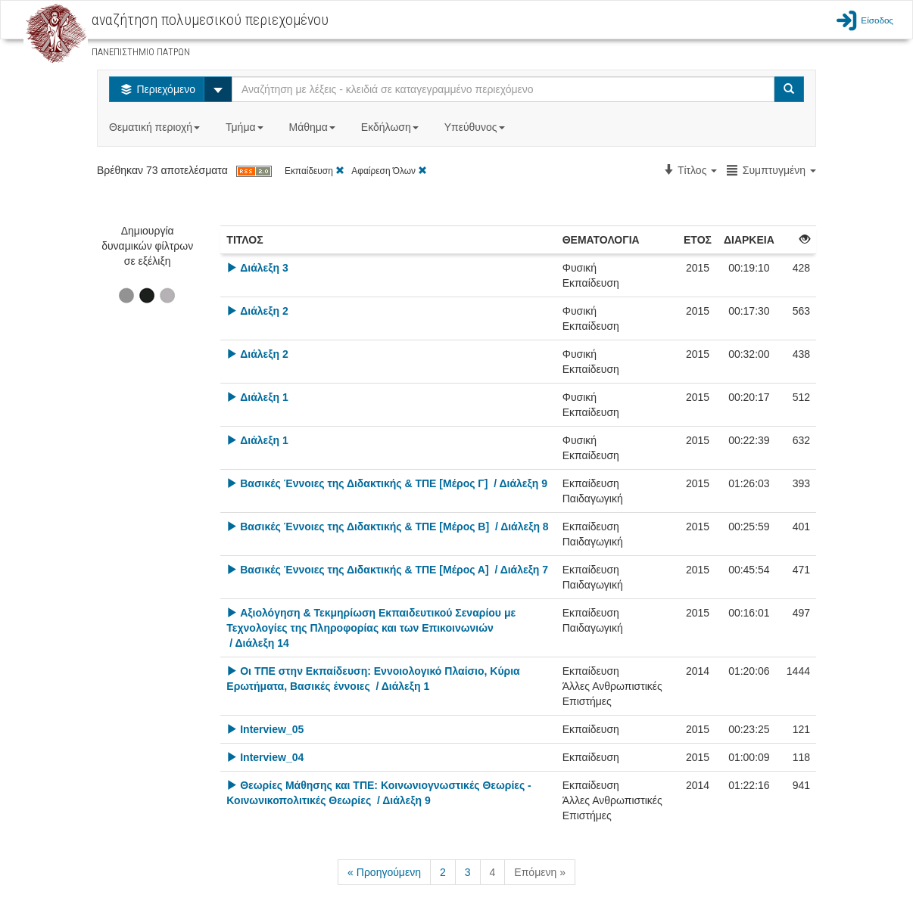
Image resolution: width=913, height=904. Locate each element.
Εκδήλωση (391, 127)
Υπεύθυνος (476, 127)
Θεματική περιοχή (156, 127)
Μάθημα (313, 127)
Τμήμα (246, 127)
